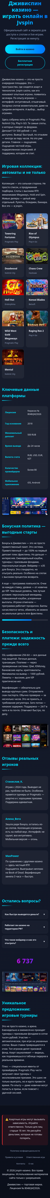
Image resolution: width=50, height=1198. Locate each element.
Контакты (20, 1163)
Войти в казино (25, 49)
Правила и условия (14, 1157)
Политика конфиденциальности (25, 1151)
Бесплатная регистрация (25, 62)
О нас (31, 1163)
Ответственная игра (35, 1157)
